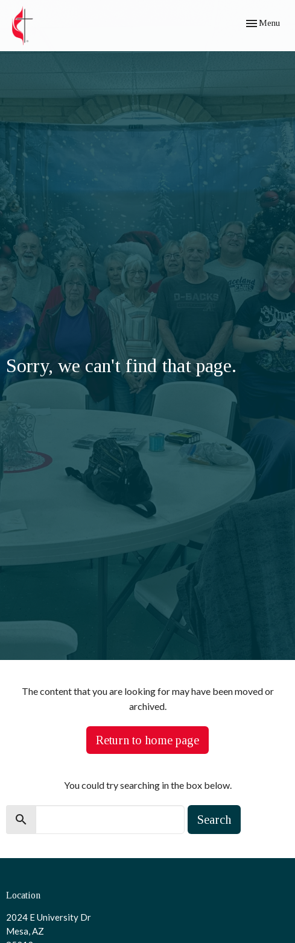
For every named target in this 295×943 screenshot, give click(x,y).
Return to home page (147, 740)
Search (214, 819)
